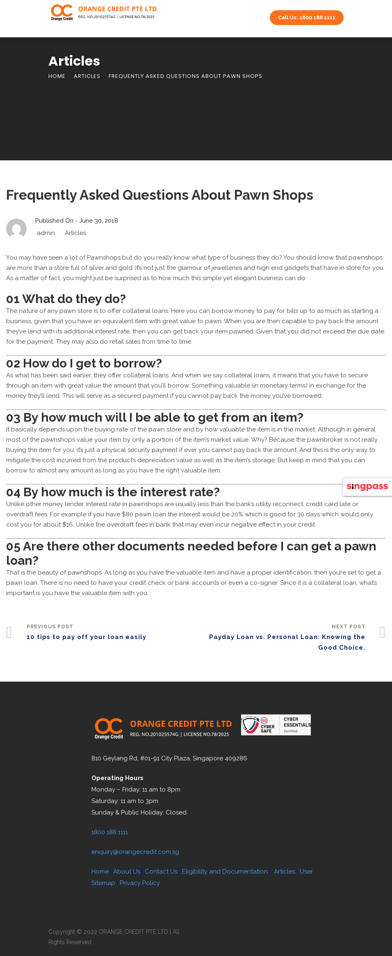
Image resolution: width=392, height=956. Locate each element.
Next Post (280, 638)
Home (57, 76)
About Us (126, 871)
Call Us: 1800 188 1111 (306, 17)
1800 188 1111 (109, 832)
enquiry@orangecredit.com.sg (135, 852)
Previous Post (111, 633)
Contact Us (161, 871)
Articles (87, 76)
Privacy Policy (140, 883)
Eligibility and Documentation (225, 871)
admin (46, 233)
